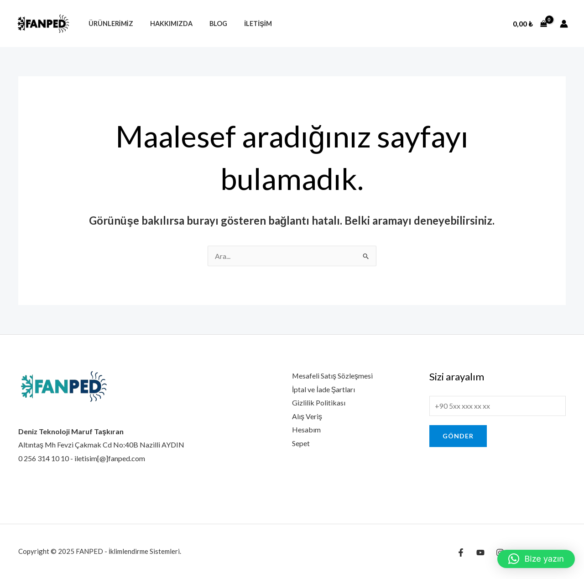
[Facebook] (461, 552)
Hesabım (306, 430)
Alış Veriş (307, 416)
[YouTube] (480, 552)
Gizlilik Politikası (318, 403)
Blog (209, 23)
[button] (536, 559)
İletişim (245, 23)
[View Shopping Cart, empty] (530, 24)
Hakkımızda (165, 23)
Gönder (458, 436)
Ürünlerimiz (108, 23)
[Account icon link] (564, 24)
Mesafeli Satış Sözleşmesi (332, 375)
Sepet (301, 443)
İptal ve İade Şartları (323, 389)
